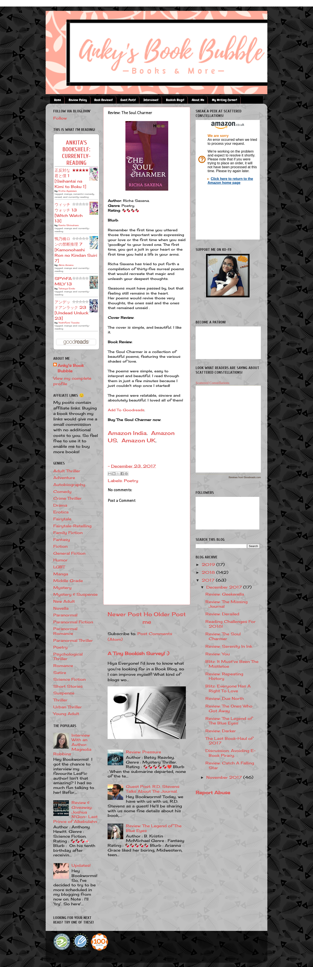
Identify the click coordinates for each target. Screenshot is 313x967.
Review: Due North (224, 698)
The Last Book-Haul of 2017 (229, 741)
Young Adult (66, 713)
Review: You (217, 653)
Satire (59, 672)
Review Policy (78, 100)
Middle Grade (68, 580)
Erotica (60, 511)
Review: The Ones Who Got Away (228, 708)
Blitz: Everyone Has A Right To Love (228, 688)
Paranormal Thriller (73, 640)
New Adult (64, 601)
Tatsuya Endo (66, 288)
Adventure (64, 477)
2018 (209, 572)
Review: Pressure (143, 751)
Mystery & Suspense (75, 594)
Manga (60, 573)
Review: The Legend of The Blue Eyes (153, 828)
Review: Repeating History (224, 676)
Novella (60, 608)
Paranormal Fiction (73, 621)
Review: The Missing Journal (226, 604)
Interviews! (150, 100)
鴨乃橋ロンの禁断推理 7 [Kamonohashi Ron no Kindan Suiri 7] (76, 249)
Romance (63, 665)
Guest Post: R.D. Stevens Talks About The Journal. (152, 789)
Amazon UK (138, 440)
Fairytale (62, 518)
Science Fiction (69, 679)
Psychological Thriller (68, 656)
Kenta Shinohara (68, 225)
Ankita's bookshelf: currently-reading (76, 152)
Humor (60, 560)
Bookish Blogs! (175, 100)
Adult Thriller (66, 470)
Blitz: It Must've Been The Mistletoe (231, 664)
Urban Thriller (67, 706)
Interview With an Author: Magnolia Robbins (72, 744)
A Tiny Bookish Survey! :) (138, 653)
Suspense (63, 693)
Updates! (81, 865)
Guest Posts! (128, 100)
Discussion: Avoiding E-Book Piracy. (230, 753)
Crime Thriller (67, 498)
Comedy (62, 491)
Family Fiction (68, 532)
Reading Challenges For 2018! (230, 624)
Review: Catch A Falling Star (229, 765)
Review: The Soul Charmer (223, 636)
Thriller (60, 699)
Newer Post (125, 614)
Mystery (62, 587)
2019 (209, 564)
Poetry (131, 480)
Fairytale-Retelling (72, 525)
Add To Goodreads (126, 410)
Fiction (60, 546)
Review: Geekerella (224, 594)
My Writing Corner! (224, 100)
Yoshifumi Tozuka (68, 322)
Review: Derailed (222, 613)
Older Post (170, 614)
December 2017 (224, 587)
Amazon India (127, 433)
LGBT (59, 566)
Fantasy (61, 539)
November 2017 (224, 777)
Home (57, 100)
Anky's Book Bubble (71, 368)
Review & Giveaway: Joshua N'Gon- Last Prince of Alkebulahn (75, 812)
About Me (198, 100)
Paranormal (65, 614)
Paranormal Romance (65, 631)
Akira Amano (65, 265)
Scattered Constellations (212, 383)
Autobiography (69, 484)
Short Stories (68, 686)
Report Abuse (213, 792)
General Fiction (69, 553)
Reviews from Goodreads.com (245, 477)
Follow (60, 118)
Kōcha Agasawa (67, 191)
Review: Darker (220, 730)
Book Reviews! (103, 100)
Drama (60, 505)
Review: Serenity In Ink (228, 646)
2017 (209, 580)
